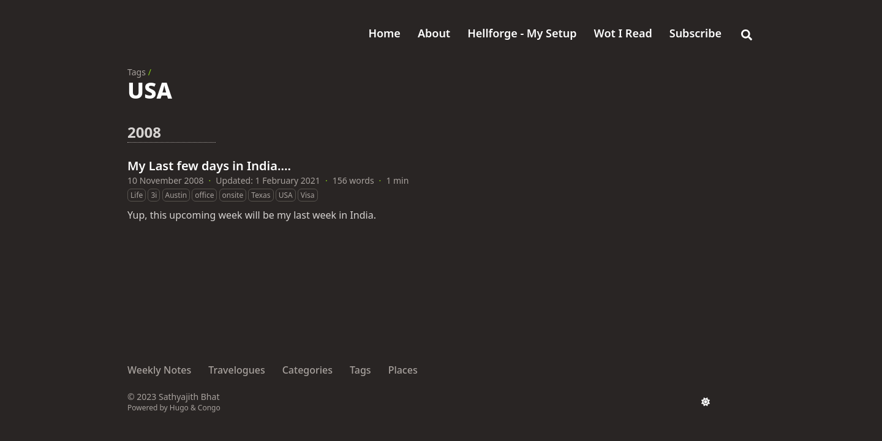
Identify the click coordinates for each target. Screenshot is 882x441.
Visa (308, 195)
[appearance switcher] (705, 402)
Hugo (179, 407)
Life (136, 195)
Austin (176, 195)
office (204, 195)
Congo (209, 407)
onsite (233, 195)
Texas (260, 195)
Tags (136, 72)
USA (286, 195)
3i (154, 195)
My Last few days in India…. (209, 165)
